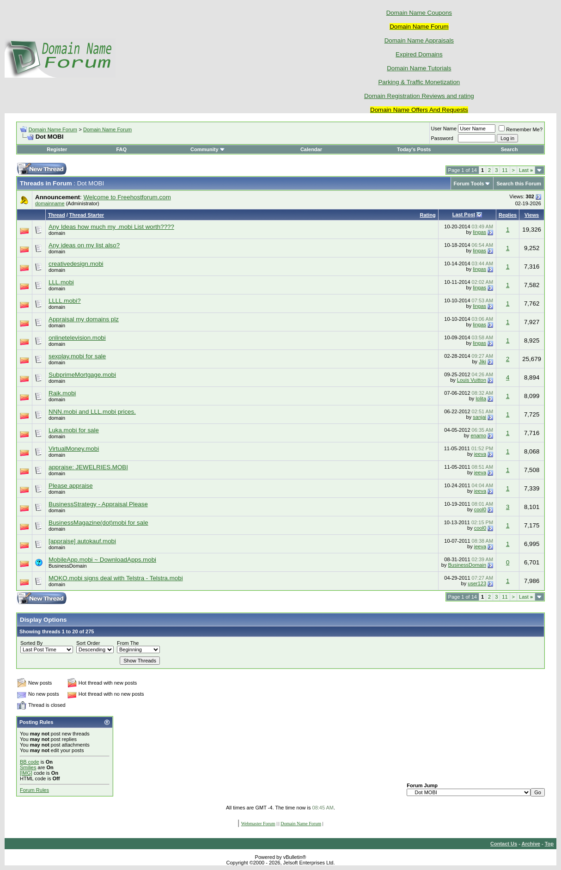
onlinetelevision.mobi (77, 337)
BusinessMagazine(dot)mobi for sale (98, 522)
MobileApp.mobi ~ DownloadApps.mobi (102, 559)
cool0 (480, 509)
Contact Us (503, 843)
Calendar (311, 149)
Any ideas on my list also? (84, 245)
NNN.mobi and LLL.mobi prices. (92, 411)
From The (128, 643)
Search (509, 149)
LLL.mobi (61, 282)
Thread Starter (86, 215)
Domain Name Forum (53, 129)
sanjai (479, 417)
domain (57, 233)
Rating (428, 215)
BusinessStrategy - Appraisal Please (98, 504)
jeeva (480, 454)
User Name (444, 128)
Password (442, 138)
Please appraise (71, 485)
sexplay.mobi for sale (77, 356)
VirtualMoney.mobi (74, 448)
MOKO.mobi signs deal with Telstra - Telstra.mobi (116, 578)
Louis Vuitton (471, 380)
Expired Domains (419, 54)
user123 (477, 583)
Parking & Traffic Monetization (419, 82)
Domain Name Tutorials (419, 68)
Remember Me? (521, 129)
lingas (479, 232)
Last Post (464, 214)
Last (526, 170)
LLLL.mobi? (65, 300)
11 (504, 170)
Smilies (28, 767)
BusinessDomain (68, 566)
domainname (50, 203)
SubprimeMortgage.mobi (82, 374)
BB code (29, 762)
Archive (531, 843)
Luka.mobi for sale (74, 430)
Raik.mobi (62, 393)
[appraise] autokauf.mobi (82, 541)
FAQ (121, 149)
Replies (508, 215)
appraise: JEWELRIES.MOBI (88, 467)
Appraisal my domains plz (84, 319)
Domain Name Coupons (419, 12)
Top (549, 843)
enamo (478, 435)
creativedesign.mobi (76, 263)
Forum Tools (469, 183)
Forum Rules (34, 790)
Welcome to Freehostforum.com (127, 197)
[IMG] (26, 773)
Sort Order (88, 643)
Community (207, 149)
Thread (56, 215)
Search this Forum (518, 183)
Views (531, 215)
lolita (481, 398)
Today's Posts (414, 149)
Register (57, 149)
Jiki (482, 361)
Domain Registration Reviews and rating (419, 95)
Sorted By (31, 643)
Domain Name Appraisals (419, 40)
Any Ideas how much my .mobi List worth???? (111, 226)
